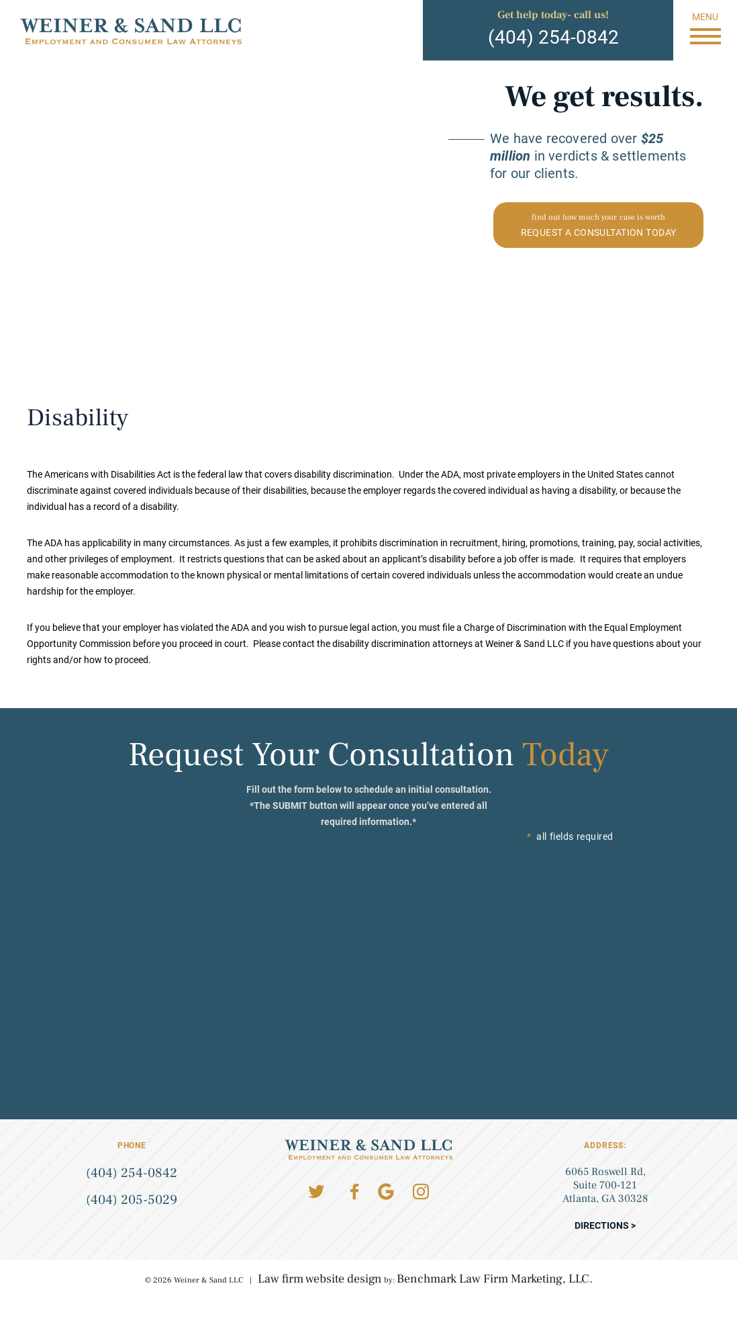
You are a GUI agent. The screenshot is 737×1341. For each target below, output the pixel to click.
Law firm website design (320, 1279)
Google (386, 1192)
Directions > (605, 1225)
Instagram (421, 1192)
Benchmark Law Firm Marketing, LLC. (495, 1279)
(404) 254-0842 (553, 37)
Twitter (316, 1192)
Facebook (354, 1192)
